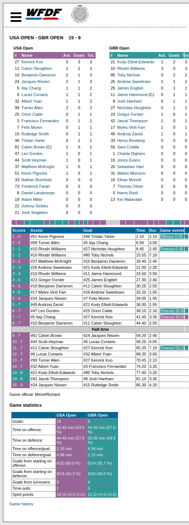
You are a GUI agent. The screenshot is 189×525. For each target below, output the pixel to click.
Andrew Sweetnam (134, 81)
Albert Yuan (31, 101)
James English (130, 88)
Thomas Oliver (130, 186)
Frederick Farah (35, 186)
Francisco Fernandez (40, 121)
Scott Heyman (34, 160)
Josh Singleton (34, 212)
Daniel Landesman (38, 193)
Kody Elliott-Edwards (135, 62)
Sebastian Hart (130, 166)
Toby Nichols (128, 75)
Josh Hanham (129, 101)
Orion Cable (32, 114)
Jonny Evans (128, 160)
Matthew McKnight (37, 166)
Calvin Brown (33, 147)
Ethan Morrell (129, 180)
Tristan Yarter (33, 140)
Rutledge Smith (35, 134)
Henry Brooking (131, 140)
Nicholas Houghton (134, 108)
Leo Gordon (32, 153)
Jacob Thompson (132, 121)
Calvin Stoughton (36, 68)
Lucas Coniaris (34, 94)
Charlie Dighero (131, 153)
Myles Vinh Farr (131, 127)
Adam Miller (32, 199)
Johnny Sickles (34, 206)
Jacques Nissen (35, 81)
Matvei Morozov (131, 173)
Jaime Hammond (132, 94)
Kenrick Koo (32, 62)
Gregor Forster (130, 114)
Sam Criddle (128, 147)
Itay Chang (31, 88)
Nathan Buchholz (36, 180)
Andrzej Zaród (129, 134)
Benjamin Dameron (38, 75)
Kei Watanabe (129, 199)
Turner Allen (32, 108)
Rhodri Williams (131, 68)
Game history (21, 504)
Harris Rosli (127, 193)
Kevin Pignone (34, 173)
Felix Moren (31, 127)
